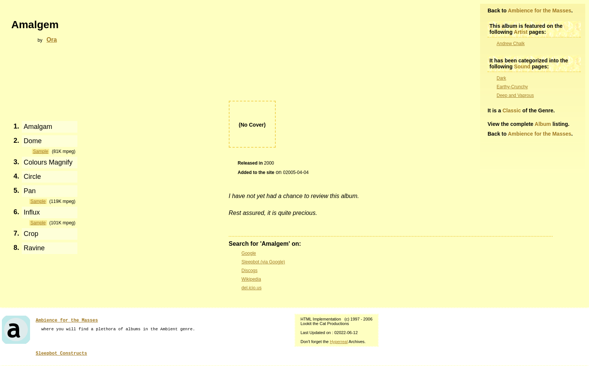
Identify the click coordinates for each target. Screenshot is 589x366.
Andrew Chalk (511, 43)
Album (543, 124)
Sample (40, 151)
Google (249, 253)
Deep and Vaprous (515, 95)
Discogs (250, 270)
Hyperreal (339, 341)
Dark (501, 78)
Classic (512, 110)
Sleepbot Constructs (61, 353)
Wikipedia (251, 279)
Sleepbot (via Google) (263, 262)
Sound (522, 67)
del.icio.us (251, 287)
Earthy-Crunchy (512, 86)
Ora (52, 39)
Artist (521, 32)
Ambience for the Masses (539, 11)
